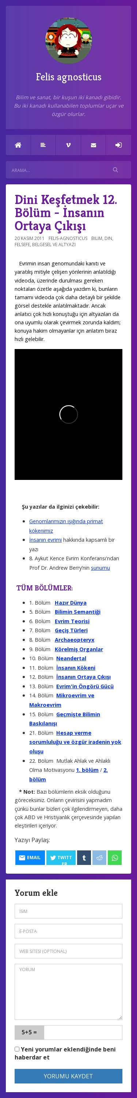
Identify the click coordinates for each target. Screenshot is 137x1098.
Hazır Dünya (71, 602)
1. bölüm (87, 769)
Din (108, 238)
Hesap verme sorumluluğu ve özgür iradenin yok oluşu (75, 742)
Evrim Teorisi (72, 621)
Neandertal (71, 658)
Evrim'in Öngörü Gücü (85, 686)
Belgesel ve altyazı (54, 244)
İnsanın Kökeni (75, 667)
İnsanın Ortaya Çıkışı (83, 676)
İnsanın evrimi (45, 539)
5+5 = (29, 1032)
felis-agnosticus (68, 238)
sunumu (100, 567)
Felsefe (22, 244)
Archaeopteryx (74, 639)
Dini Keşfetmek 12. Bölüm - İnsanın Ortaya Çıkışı (66, 212)
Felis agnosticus (69, 50)
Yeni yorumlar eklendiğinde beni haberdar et (65, 1053)
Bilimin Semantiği (77, 611)
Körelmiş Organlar (79, 649)
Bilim (96, 238)
